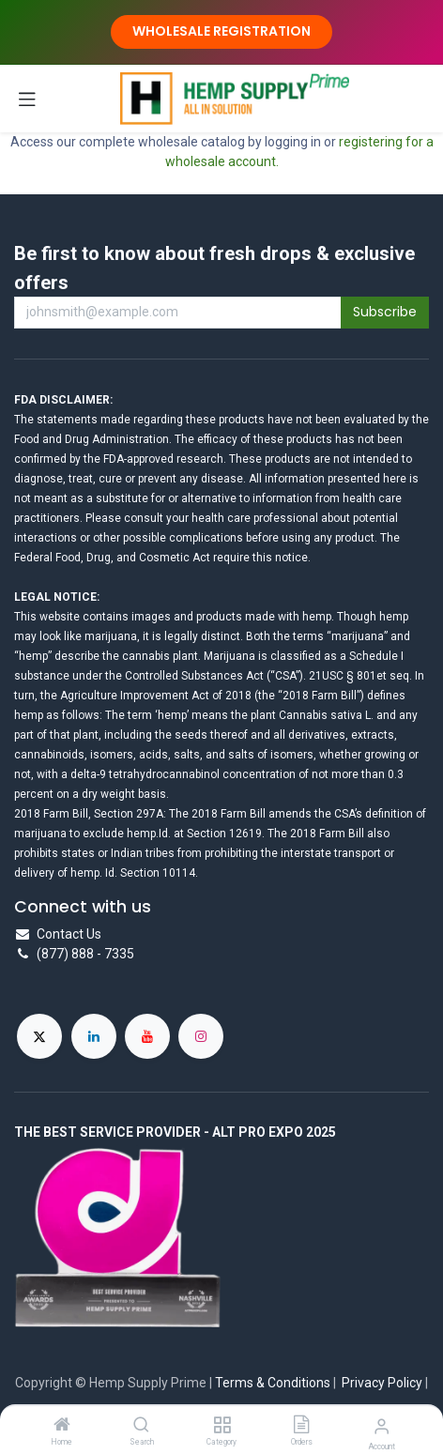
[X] (39, 1036)
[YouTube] (147, 1036)
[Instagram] (200, 1036)
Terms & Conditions (272, 1382)
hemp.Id (147, 833)
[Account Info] (381, 1426)
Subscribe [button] (385, 311)
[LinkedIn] (93, 1036)
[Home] (61, 1425)
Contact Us (69, 933)
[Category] (222, 1425)
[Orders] (301, 1425)
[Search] (141, 1425)
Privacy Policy (382, 1382)
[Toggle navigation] (27, 98)
